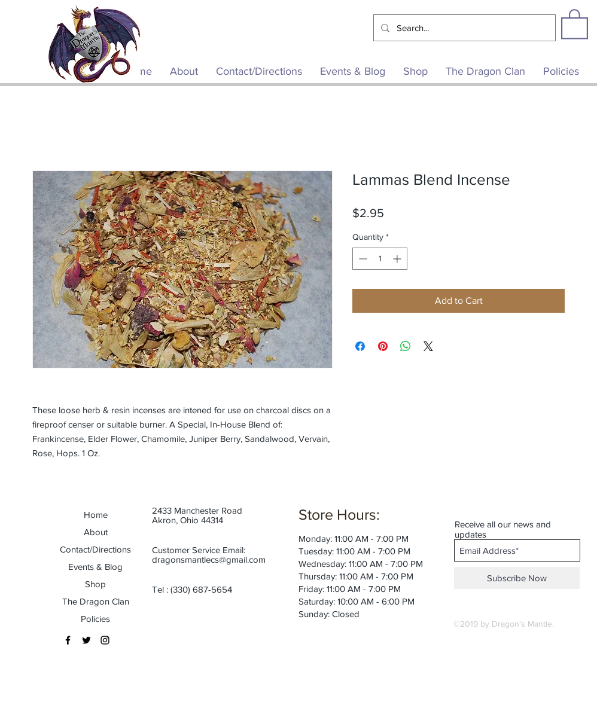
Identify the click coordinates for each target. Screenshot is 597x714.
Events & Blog (95, 567)
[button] (574, 23)
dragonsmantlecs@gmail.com (209, 559)
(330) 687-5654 (201, 589)
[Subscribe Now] (517, 578)
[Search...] (463, 28)
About (96, 532)
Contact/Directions (95, 549)
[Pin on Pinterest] (383, 346)
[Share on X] (428, 346)
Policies (95, 619)
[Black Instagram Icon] (105, 640)
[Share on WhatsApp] (405, 346)
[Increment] (398, 258)
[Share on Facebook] (360, 346)
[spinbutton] (380, 258)
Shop (95, 584)
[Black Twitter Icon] (86, 640)
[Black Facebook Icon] (68, 640)
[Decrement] (361, 258)
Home (96, 514)
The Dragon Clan (95, 601)
